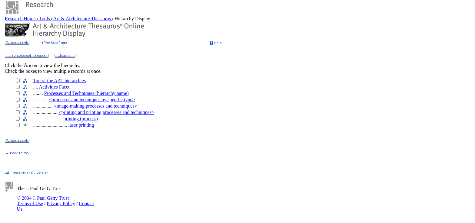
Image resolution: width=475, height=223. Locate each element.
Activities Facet (54, 86)
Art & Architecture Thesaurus (82, 18)
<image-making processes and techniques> (95, 105)
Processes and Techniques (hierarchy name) (86, 93)
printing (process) (80, 118)
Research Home (21, 18)
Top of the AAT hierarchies (59, 80)
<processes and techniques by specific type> (92, 99)
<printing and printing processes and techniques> (106, 112)
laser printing (81, 125)
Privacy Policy (61, 203)
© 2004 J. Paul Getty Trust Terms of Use (43, 201)
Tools (44, 18)
